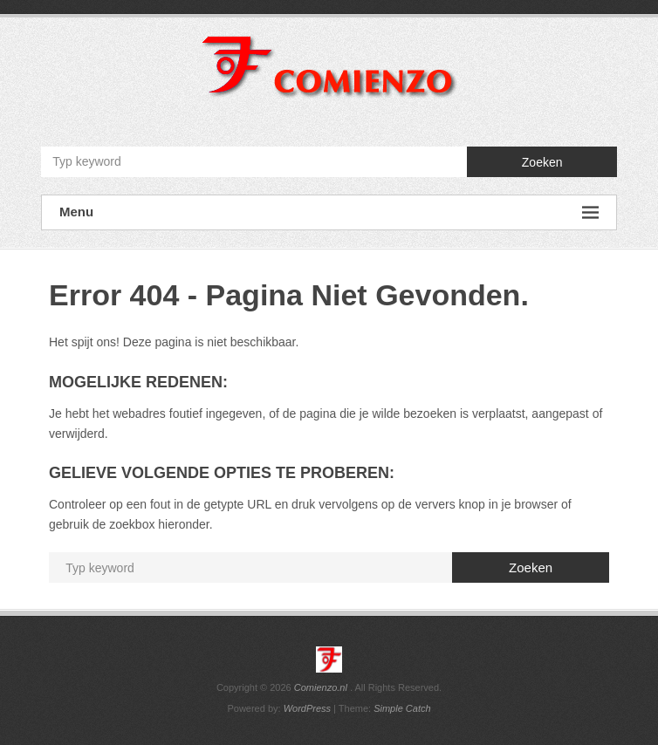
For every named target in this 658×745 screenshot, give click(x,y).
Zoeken (542, 162)
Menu (329, 212)
